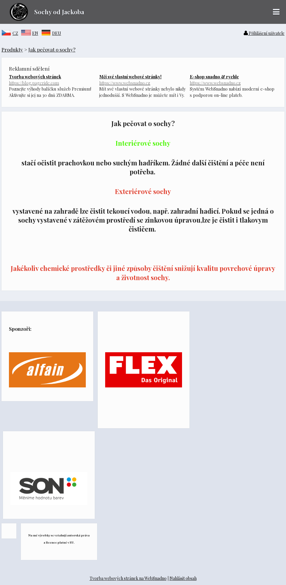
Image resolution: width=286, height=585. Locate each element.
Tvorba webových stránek (52, 80)
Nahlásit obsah (183, 578)
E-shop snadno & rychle (233, 80)
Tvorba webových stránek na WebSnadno (128, 578)
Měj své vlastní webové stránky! (142, 80)
